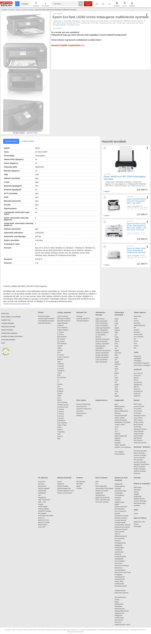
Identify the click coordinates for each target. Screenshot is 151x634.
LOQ (58, 375)
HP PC (136, 380)
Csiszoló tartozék (120, 520)
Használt (79, 316)
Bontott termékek (44, 316)
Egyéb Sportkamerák (103, 497)
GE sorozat (61, 339)
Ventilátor (137, 505)
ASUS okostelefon (102, 323)
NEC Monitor (138, 440)
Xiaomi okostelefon (102, 326)
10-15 (117, 427)
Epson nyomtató (139, 453)
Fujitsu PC (137, 394)
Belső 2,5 (41, 518)
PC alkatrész (43, 478)
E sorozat (60, 334)
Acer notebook (62, 423)
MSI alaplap (42, 513)
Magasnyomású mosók (122, 624)
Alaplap (40, 504)
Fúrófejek (119, 488)
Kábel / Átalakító (120, 445)
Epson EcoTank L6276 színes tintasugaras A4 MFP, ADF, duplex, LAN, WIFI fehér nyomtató (137, 226)
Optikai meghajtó (43, 488)
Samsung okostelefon (103, 328)
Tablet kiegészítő (139, 325)
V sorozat (60, 368)
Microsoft (137, 332)
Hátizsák (117, 434)
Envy (59, 398)
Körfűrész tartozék (121, 518)
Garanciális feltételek (8, 340)
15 (143, 255)
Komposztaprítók (120, 556)
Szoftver (79, 478)
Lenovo (136, 321)
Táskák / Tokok (120, 424)
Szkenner (137, 473)
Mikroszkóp (137, 487)
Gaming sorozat (63, 407)
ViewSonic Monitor (140, 443)
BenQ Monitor (138, 424)
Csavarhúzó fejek (122, 491)
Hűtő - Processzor (44, 500)
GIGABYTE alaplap (45, 511)
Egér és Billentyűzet (121, 411)
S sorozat (60, 418)
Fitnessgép (137, 526)
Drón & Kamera (101, 478)
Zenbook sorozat (62, 405)
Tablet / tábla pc (140, 312)
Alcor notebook (62, 328)
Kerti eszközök (119, 538)
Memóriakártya (120, 406)
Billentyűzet (118, 409)
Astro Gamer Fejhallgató (142, 365)
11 (126, 184)
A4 (137, 23)
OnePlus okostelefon (102, 344)
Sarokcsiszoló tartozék (122, 527)
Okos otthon (81, 400)
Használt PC (138, 382)
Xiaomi (117, 341)
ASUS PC (137, 389)
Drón (97, 482)
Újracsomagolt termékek (46, 318)
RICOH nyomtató (139, 467)
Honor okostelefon (102, 341)
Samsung (118, 353)
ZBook (59, 400)
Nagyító (136, 494)
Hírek (3, 343)
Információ (45, 4)
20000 (145, 208)
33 (97, 21)
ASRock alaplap (44, 509)
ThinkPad (60, 364)
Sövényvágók (120, 547)
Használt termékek (44, 323)
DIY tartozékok (119, 509)
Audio (136, 352)
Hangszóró (137, 356)
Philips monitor (139, 422)
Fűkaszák (118, 554)
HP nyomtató (138, 460)
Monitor (137, 400)
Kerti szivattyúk (120, 561)
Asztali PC (138, 369)
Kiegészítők (119, 400)
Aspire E (60, 430)
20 (111, 21)
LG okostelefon (101, 335)
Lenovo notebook (63, 357)
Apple (117, 319)
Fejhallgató (137, 358)
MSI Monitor (138, 438)
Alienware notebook (63, 318)
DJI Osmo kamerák (102, 502)
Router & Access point (64, 493)
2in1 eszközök (138, 337)
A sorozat (60, 332)
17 (58, 382)
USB (57, 23)
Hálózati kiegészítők (64, 488)
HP (135, 328)
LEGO (136, 514)
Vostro (59, 348)
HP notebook (61, 377)
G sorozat (60, 355)
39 (141, 206)
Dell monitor (138, 404)
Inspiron (60, 346)
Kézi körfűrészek (121, 597)
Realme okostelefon (102, 357)
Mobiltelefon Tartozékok (122, 422)
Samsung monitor (140, 415)
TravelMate (61, 432)
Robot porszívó (81, 406)
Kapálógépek (119, 559)
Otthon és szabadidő (142, 484)
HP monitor (137, 409)
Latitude (60, 350)
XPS (58, 352)
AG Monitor (137, 427)
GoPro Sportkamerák (103, 500)
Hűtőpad (117, 440)
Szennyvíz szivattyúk (122, 566)
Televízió (137, 478)
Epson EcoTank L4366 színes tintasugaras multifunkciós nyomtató (136, 250)
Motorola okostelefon (102, 339)
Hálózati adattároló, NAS (65, 491)
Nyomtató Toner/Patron (141, 464)
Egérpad (117, 438)
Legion (59, 373)
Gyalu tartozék (119, 532)
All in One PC (138, 373)
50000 (143, 234)
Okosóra (98, 337)
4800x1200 (127, 21)
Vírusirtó (79, 488)
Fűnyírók (118, 541)
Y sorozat (60, 366)
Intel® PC (137, 396)
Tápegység (42, 497)
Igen (74, 23)
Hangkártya (42, 493)
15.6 (116, 429)
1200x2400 (130, 208)
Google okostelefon (102, 355)
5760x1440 (142, 184)
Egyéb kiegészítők (121, 436)
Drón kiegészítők (101, 486)
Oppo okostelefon (101, 362)
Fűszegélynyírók (121, 543)
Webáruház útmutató (8, 327)
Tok (116, 326)
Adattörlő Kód (5, 320)
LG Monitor (137, 413)
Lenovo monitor (139, 406)
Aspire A (60, 436)
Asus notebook (62, 402)
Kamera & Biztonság (83, 404)
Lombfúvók (118, 550)
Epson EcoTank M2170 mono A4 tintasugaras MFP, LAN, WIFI (136, 201)
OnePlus (117, 364)
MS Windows (80, 482)
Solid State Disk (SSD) (45, 516)
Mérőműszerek (120, 609)
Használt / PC (81, 312)
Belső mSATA (43, 525)
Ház (39, 495)
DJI (97, 484)
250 (58, 386)
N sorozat (60, 409)
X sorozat (60, 411)
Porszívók (118, 622)
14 (112, 184)
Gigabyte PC (138, 385)
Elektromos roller (139, 522)
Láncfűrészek (120, 552)
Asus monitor (138, 418)
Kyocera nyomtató (140, 462)
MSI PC (136, 387)
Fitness (136, 524)
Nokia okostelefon (101, 321)
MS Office (79, 484)
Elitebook (60, 391)
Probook (60, 389)
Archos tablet (138, 334)
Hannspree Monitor (140, 429)
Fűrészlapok (120, 493)
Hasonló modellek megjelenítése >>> (67, 45)
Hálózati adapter (62, 486)
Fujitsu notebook (62, 330)
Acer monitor (138, 411)
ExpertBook (61, 420)
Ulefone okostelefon (102, 353)
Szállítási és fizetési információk (12, 336)
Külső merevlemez (121, 420)
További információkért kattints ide (16, 304)
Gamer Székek (120, 418)
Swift (59, 434)
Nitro (58, 439)
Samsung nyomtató (140, 451)
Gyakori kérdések (7, 330)
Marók (118, 602)
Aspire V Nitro (62, 425)
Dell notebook (61, 343)
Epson (60, 21)
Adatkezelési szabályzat (9, 333)
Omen (59, 396)
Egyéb (117, 328)
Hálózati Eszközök (64, 478)
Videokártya (42, 491)
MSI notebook (62, 337)
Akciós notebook (62, 316)
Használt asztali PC (82, 318)
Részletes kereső (88, 3)
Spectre (59, 393)
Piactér (41, 312)
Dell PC (136, 378)
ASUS (136, 341)
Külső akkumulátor (121, 415)
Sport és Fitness (140, 518)
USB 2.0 (111, 186)
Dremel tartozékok (122, 507)
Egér (116, 404)
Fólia (116, 321)
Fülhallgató (137, 361)
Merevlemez (42, 486)
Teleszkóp (137, 490)
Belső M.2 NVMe (44, 522)
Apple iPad (137, 316)
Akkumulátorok (121, 486)
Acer (135, 343)
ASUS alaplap (43, 506)
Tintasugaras (76, 21)
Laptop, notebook (64, 312)
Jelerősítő (60, 484)
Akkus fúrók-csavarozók (123, 572)
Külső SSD (41, 527)
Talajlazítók (118, 545)
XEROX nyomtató (140, 471)
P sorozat (60, 414)
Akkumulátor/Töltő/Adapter (104, 488)
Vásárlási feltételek (7, 323)
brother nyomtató (139, 469)
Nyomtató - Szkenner (142, 447)
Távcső (136, 492)
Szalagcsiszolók (120, 590)
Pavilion (60, 384)
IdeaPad (60, 359)
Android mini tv (101, 400)
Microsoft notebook (63, 321)
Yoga (59, 362)
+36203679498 (31, 133)
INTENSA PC (138, 391)
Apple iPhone (100, 319)
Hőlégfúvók (118, 615)
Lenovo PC (137, 375)
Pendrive (118, 413)
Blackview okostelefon (103, 350)
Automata (63, 25)
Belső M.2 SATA (43, 520)
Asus (135, 318)
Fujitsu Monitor (139, 434)
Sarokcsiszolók (120, 579)
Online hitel (5, 313)
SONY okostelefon (102, 330)
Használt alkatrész (82, 321)
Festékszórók (119, 618)
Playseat (117, 443)
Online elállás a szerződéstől (11, 317)
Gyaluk (120, 600)
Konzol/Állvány (120, 454)
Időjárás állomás (139, 499)
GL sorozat (61, 341)
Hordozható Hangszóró (141, 363)
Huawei (117, 330)
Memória (41, 484)
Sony (116, 387)
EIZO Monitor (138, 436)
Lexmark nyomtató (140, 455)
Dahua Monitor (139, 431)
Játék (136, 510)
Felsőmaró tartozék (121, 529)
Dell (135, 348)
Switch (59, 427)
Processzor (42, 482)
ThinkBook (60, 371)
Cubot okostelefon (102, 360)
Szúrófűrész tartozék (121, 516)
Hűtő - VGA (42, 502)
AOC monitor (138, 420)
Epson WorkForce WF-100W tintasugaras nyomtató (125, 177)
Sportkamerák (100, 495)
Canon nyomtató (139, 457)
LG (116, 375)
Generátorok (119, 620)
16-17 (117, 431)
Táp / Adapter (119, 452)
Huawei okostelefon (102, 332)
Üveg (116, 323)
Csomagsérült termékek (46, 321)
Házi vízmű (118, 563)
